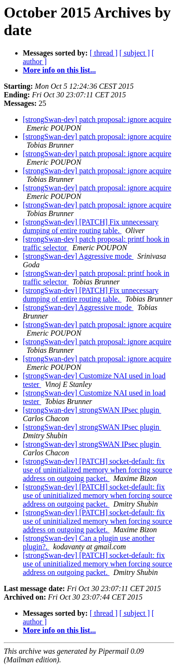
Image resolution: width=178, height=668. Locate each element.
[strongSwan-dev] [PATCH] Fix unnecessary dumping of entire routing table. (91, 226)
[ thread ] (104, 53)
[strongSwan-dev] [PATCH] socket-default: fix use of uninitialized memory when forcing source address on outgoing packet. (97, 469)
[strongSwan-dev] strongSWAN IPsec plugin (92, 410)
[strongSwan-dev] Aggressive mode (78, 256)
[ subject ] (135, 53)
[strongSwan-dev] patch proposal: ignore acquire (97, 119)
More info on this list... (59, 70)
